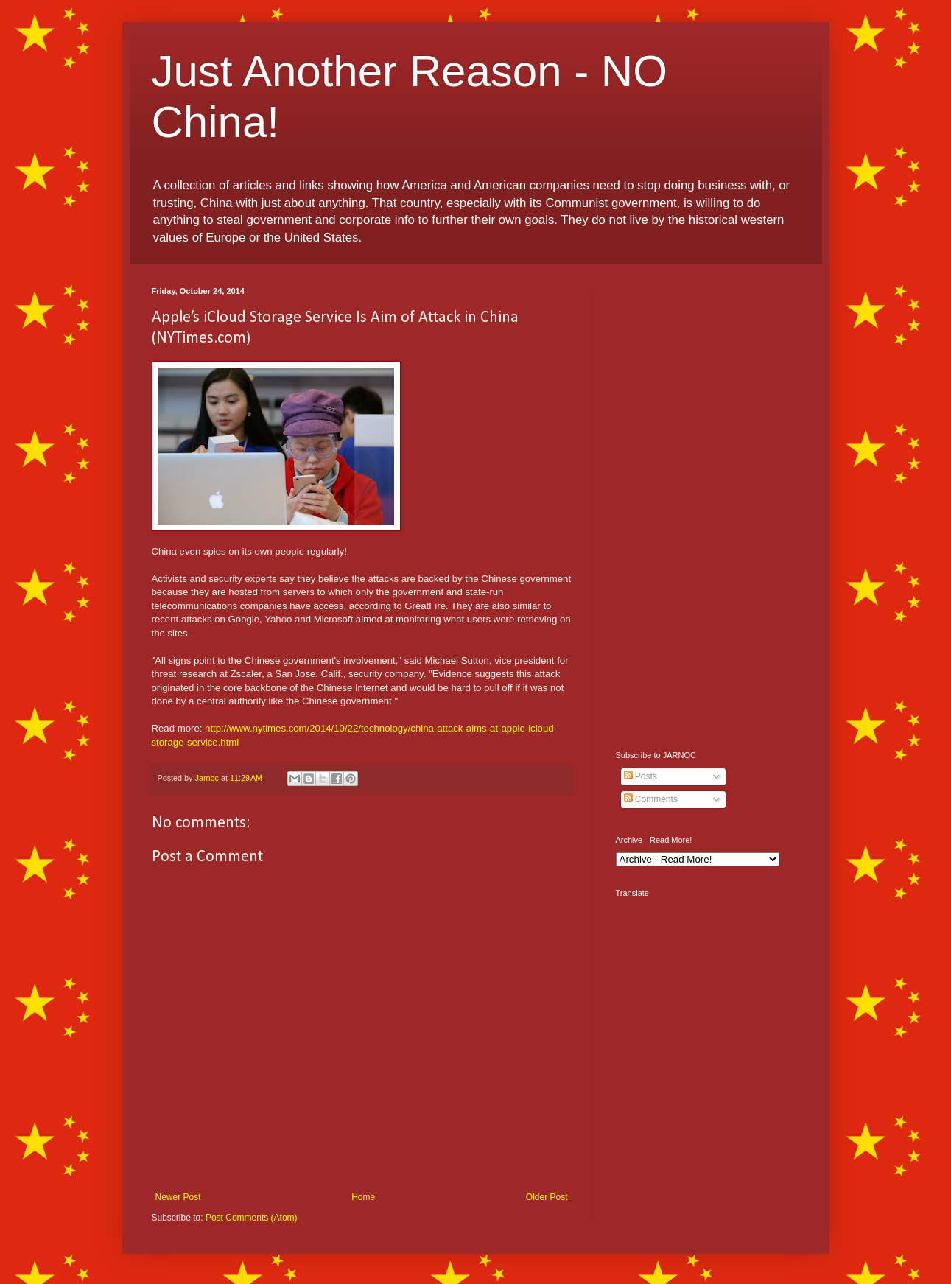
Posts (640, 776)
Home (363, 1197)
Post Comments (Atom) (252, 1218)
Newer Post (178, 1197)
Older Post (547, 1197)
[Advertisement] (708, 508)
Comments (651, 799)
